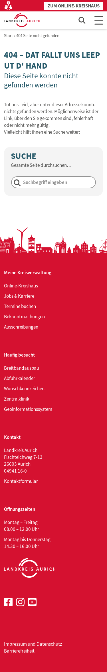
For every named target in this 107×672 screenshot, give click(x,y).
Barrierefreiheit (19, 651)
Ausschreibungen (21, 327)
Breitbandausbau (21, 368)
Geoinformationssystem (28, 409)
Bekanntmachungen (24, 316)
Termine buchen (20, 306)
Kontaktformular (21, 481)
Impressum (15, 644)
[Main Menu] (98, 20)
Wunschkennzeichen (24, 388)
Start (8, 36)
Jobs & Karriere (19, 296)
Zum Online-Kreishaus (74, 6)
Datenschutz (49, 644)
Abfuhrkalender (19, 378)
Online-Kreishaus (21, 286)
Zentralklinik (16, 399)
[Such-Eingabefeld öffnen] (82, 20)
